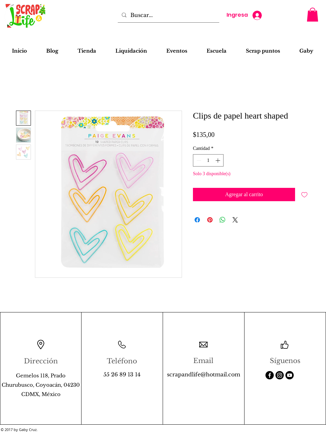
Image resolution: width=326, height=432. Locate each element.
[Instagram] (279, 375)
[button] (312, 15)
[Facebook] (269, 375)
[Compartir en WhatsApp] (223, 220)
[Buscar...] (167, 15)
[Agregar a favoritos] (304, 194)
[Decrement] (198, 160)
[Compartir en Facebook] (197, 220)
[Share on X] (235, 220)
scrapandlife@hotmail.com (203, 374)
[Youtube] (289, 375)
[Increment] (218, 160)
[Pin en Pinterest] (210, 220)
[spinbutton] (208, 160)
